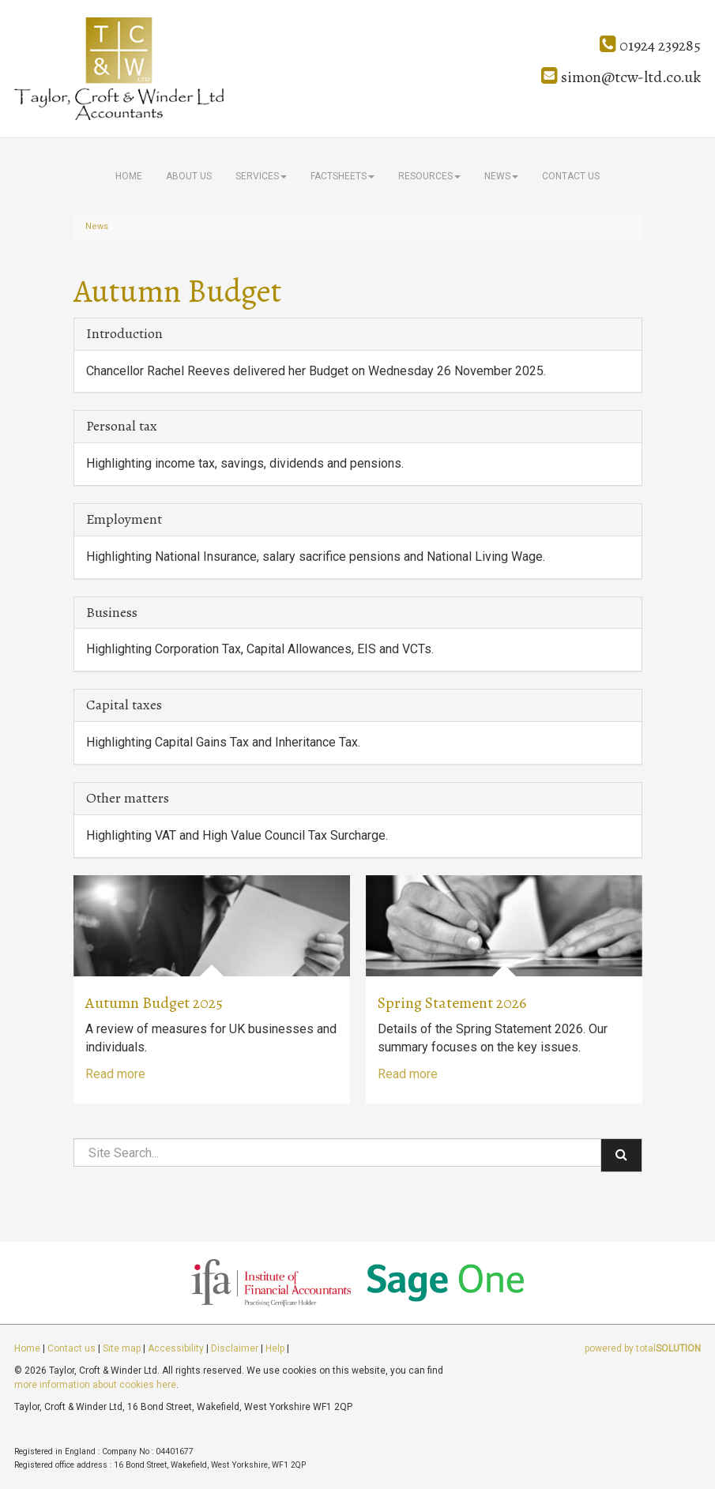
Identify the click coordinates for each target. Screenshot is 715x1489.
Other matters (127, 797)
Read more (115, 1073)
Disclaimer (234, 1348)
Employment (124, 518)
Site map (122, 1348)
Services (261, 176)
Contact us (571, 176)
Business (111, 612)
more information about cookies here (95, 1384)
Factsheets (342, 176)
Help (274, 1348)
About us (189, 176)
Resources (429, 176)
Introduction (124, 333)
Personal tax (121, 425)
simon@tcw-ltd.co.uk (621, 77)
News (501, 176)
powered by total (643, 1348)
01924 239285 (650, 45)
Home (128, 176)
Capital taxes (124, 704)
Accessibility (176, 1348)
